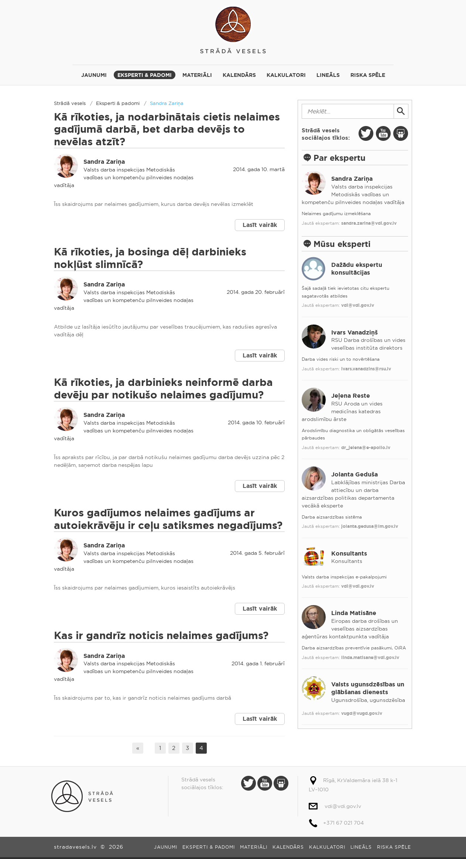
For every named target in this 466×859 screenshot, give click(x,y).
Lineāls (328, 75)
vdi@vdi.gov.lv (357, 305)
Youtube (383, 133)
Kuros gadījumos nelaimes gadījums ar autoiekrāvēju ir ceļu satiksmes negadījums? (168, 519)
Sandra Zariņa (167, 103)
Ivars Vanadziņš (354, 332)
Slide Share (400, 133)
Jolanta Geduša (354, 474)
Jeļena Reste (350, 396)
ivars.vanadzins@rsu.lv (366, 369)
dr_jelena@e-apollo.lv (365, 448)
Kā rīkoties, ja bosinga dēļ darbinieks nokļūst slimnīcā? (150, 258)
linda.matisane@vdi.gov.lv (370, 658)
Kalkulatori (286, 75)
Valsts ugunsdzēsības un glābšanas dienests (367, 688)
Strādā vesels (233, 29)
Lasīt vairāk (260, 225)
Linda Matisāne (353, 613)
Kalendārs (239, 75)
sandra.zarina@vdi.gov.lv (369, 223)
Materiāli (197, 75)
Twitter (366, 133)
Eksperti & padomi (144, 75)
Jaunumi (94, 75)
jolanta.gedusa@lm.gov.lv (369, 526)
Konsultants (349, 553)
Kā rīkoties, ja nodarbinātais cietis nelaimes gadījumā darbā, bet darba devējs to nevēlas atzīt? (167, 129)
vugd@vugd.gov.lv (361, 713)
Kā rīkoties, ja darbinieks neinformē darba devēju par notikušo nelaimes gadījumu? (163, 389)
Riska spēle (367, 75)
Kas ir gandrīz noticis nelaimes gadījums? (161, 635)
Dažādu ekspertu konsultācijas (356, 268)
